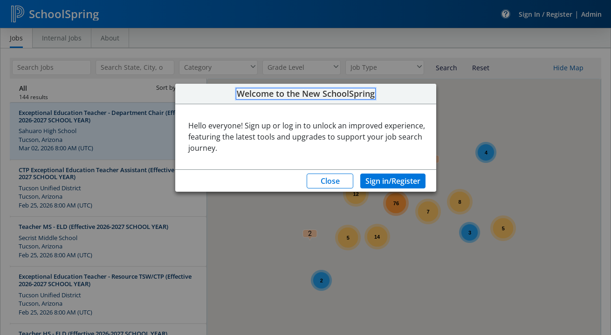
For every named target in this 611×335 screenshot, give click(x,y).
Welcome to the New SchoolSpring (306, 94)
